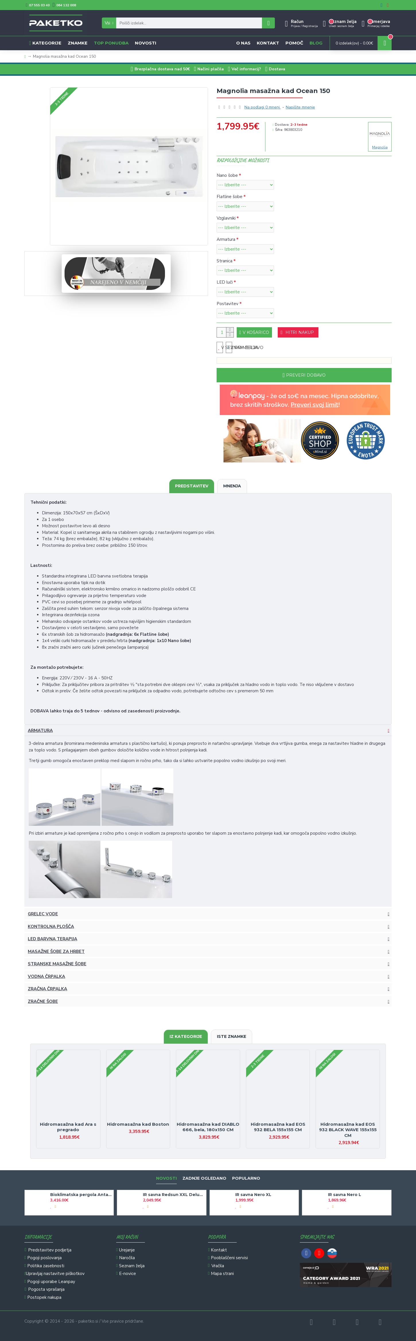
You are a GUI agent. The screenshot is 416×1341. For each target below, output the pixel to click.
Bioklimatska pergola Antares (81, 1194)
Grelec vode (43, 920)
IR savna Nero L (344, 1194)
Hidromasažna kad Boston (138, 1124)
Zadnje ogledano (204, 1178)
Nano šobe (227, 175)
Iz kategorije (186, 1036)
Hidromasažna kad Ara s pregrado (68, 1127)
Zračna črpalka (47, 994)
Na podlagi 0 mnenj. (262, 107)
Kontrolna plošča (51, 932)
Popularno (246, 1178)
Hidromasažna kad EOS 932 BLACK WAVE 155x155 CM (348, 1129)
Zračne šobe (43, 1007)
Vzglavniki (226, 218)
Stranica (224, 261)
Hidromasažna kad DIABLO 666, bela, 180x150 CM (208, 1127)
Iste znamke (231, 1036)
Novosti (166, 1178)
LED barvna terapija (52, 944)
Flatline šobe (229, 196)
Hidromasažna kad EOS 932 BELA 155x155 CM (278, 1127)
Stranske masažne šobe (57, 969)
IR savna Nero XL (253, 1194)
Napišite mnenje (300, 107)
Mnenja (232, 491)
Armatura (226, 239)
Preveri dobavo (306, 380)
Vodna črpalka (46, 982)
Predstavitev (191, 491)
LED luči (225, 282)
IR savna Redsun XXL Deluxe (173, 1194)
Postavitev (227, 304)
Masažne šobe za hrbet (56, 957)
